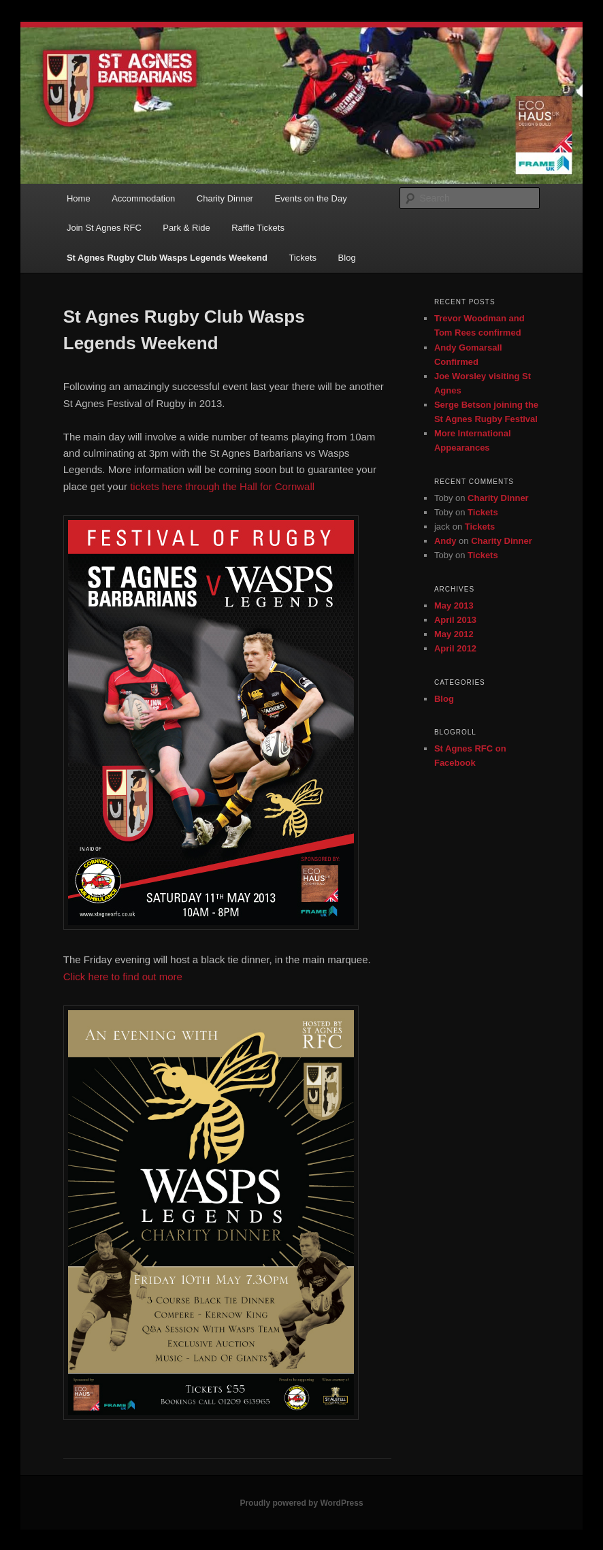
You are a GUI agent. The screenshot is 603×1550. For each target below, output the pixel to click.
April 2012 (455, 648)
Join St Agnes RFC (104, 228)
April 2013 (455, 620)
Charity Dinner (225, 198)
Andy (445, 541)
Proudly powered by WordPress (301, 1503)
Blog (347, 258)
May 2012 (454, 634)
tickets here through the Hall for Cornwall (222, 486)
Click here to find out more (122, 976)
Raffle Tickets (257, 228)
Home (79, 198)
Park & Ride (186, 228)
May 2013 (454, 605)
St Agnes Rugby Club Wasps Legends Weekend (167, 258)
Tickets (302, 258)
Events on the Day (310, 198)
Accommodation (143, 198)
